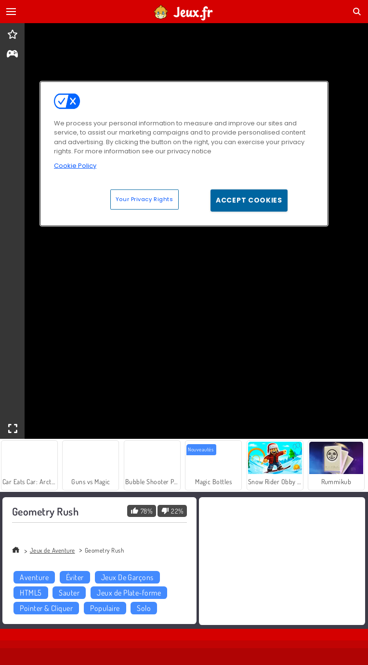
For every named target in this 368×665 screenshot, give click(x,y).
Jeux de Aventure (52, 550)
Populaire (104, 608)
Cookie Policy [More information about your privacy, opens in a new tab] (75, 165)
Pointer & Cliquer (46, 608)
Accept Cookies (249, 200)
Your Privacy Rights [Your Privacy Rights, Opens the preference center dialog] (144, 199)
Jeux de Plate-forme (129, 592)
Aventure (34, 577)
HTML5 (30, 592)
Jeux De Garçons (127, 577)
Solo (144, 608)
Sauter (69, 592)
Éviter (75, 577)
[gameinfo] (12, 55)
